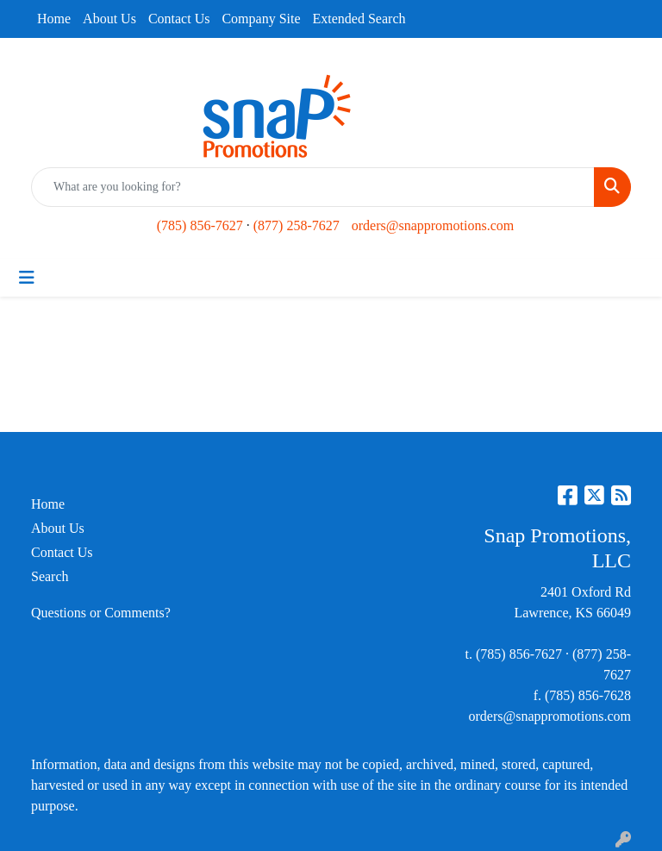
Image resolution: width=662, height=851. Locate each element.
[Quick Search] (313, 187)
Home (54, 18)
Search (50, 576)
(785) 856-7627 (200, 225)
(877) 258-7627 (296, 225)
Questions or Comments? (101, 612)
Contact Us (179, 18)
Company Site (261, 18)
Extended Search (359, 18)
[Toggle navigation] (27, 278)
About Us (109, 18)
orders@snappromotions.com (433, 225)
